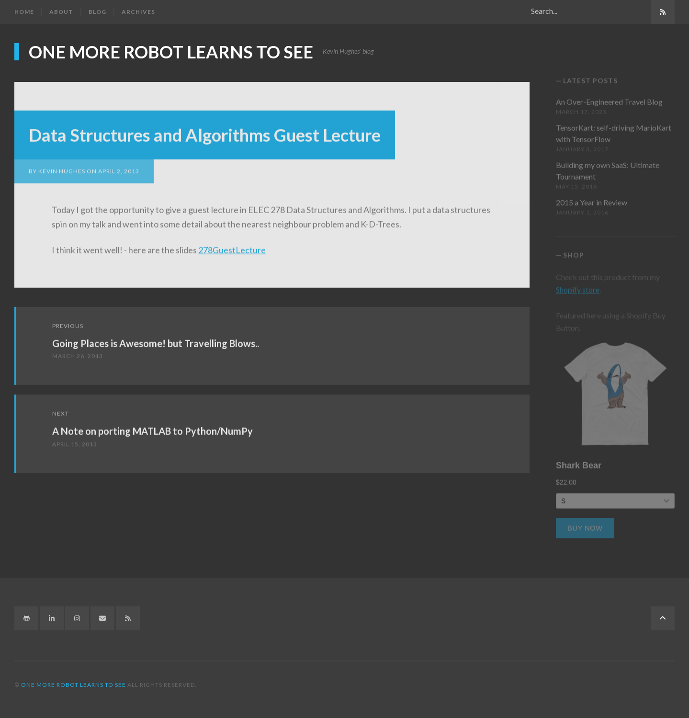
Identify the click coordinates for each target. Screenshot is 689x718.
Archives (138, 11)
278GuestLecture (232, 245)
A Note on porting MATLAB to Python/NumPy (152, 427)
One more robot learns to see (171, 50)
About (61, 11)
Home (24, 11)
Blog (97, 11)
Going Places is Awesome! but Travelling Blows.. (155, 339)
